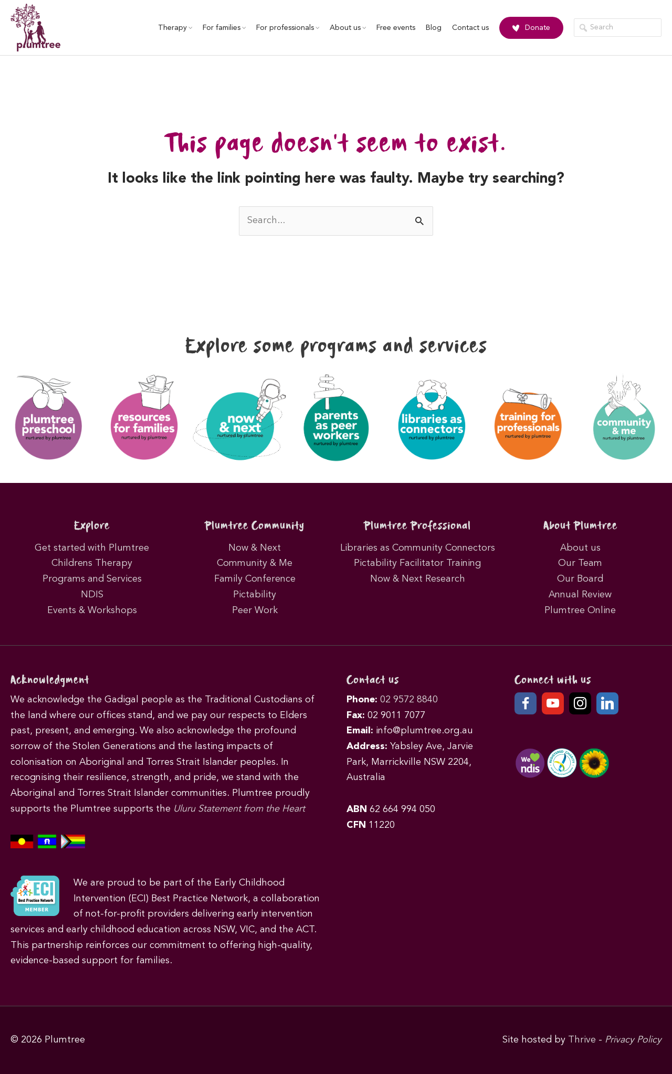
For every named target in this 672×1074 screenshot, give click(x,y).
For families (224, 27)
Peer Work (255, 610)
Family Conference (255, 579)
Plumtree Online (580, 610)
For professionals (287, 27)
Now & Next (254, 548)
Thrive (582, 1040)
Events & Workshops (92, 610)
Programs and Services (92, 579)
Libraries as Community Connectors (417, 548)
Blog (434, 27)
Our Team (580, 563)
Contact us (470, 27)
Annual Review (580, 594)
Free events (395, 27)
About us (348, 27)
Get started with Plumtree (92, 548)
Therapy (175, 27)
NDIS (92, 594)
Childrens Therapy (91, 563)
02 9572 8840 (409, 699)
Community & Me (254, 563)
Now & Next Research (417, 579)
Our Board (580, 579)
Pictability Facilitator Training (417, 563)
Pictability (254, 594)
